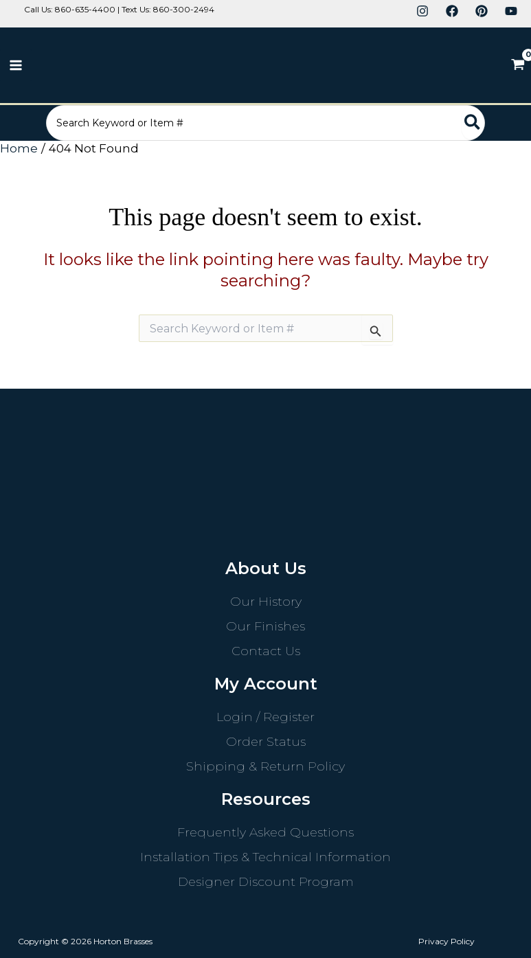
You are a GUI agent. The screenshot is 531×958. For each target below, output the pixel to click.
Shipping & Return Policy (265, 766)
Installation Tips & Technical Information (265, 857)
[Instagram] (422, 11)
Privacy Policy (446, 941)
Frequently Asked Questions (265, 832)
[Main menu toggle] (16, 65)
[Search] (477, 123)
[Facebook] (452, 11)
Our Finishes (265, 626)
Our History (266, 601)
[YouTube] (511, 11)
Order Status (266, 741)
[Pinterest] (481, 11)
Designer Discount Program (266, 881)
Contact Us (265, 651)
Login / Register (265, 717)
